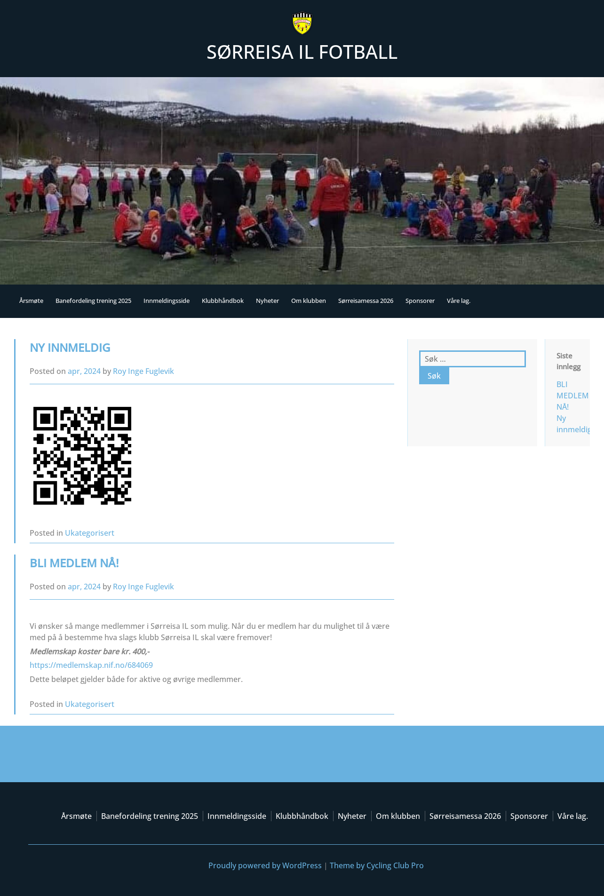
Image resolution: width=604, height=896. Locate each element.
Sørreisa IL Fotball (302, 51)
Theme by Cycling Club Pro (377, 865)
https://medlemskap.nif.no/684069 (91, 665)
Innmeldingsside (166, 300)
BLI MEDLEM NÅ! (74, 563)
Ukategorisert (89, 533)
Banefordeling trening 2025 (93, 300)
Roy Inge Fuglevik (143, 371)
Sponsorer (420, 300)
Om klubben (308, 300)
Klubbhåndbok (223, 300)
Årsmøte (31, 300)
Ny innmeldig (70, 347)
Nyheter (267, 300)
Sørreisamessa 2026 (365, 300)
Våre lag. (458, 300)
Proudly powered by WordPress (265, 865)
